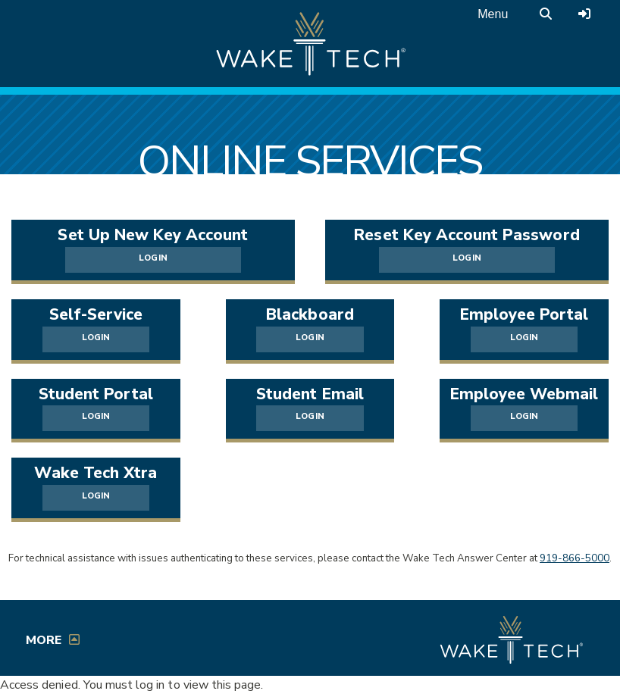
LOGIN (153, 258)
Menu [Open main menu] (493, 14)
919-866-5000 (574, 558)
